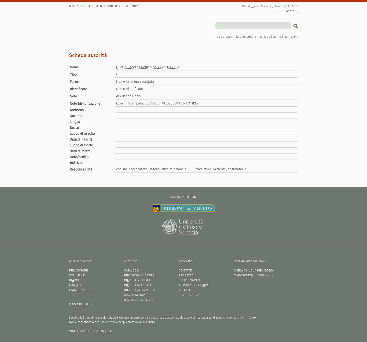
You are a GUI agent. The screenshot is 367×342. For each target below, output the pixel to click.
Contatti (185, 270)
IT (289, 6)
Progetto (186, 275)
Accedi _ (292, 11)
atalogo (225, 36)
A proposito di (193, 285)
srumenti (289, 36)
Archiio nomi (135, 295)
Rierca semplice (137, 280)
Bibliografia (189, 295)
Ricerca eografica (139, 290)
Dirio (74, 280)
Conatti (76, 285)
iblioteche (246, 36)
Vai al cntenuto (273, 6)
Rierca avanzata (137, 285)
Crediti (184, 290)
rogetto (268, 36)
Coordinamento (191, 280)
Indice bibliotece (138, 299)
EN (296, 6)
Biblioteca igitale (139, 275)
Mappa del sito (80, 304)
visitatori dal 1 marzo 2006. (91, 331)
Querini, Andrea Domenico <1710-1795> (115, 25)
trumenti (77, 275)
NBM (72, 6)
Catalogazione (80, 290)
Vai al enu (250, 6)
